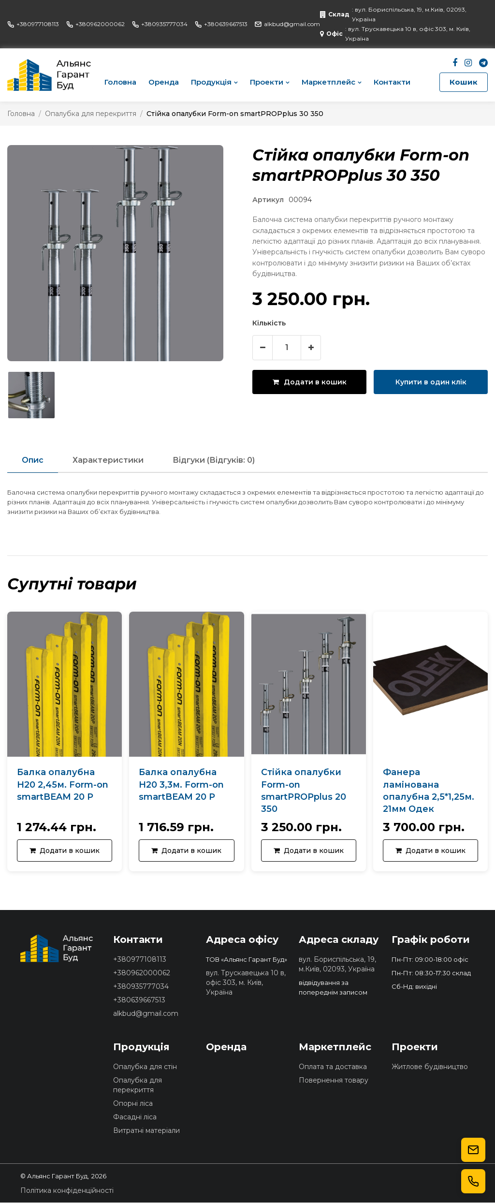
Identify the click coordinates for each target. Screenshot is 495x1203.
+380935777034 (160, 24)
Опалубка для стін (145, 1067)
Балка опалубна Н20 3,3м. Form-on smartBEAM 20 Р (181, 784)
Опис (33, 460)
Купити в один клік (430, 382)
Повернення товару (333, 1080)
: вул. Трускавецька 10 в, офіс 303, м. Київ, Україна (395, 33)
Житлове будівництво (430, 1067)
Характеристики (108, 460)
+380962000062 (95, 24)
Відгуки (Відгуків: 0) (214, 460)
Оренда (163, 82)
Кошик (464, 82)
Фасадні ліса (135, 1117)
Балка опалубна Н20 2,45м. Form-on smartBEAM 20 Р (62, 784)
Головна (120, 82)
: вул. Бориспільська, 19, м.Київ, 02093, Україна (393, 14)
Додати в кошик (310, 382)
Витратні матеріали (146, 1131)
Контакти (392, 82)
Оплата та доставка (333, 1067)
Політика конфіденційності (67, 1191)
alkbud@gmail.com (287, 24)
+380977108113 (33, 24)
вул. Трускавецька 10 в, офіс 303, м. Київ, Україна (246, 983)
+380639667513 (221, 24)
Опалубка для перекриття (90, 113)
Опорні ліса (133, 1104)
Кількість (269, 323)
